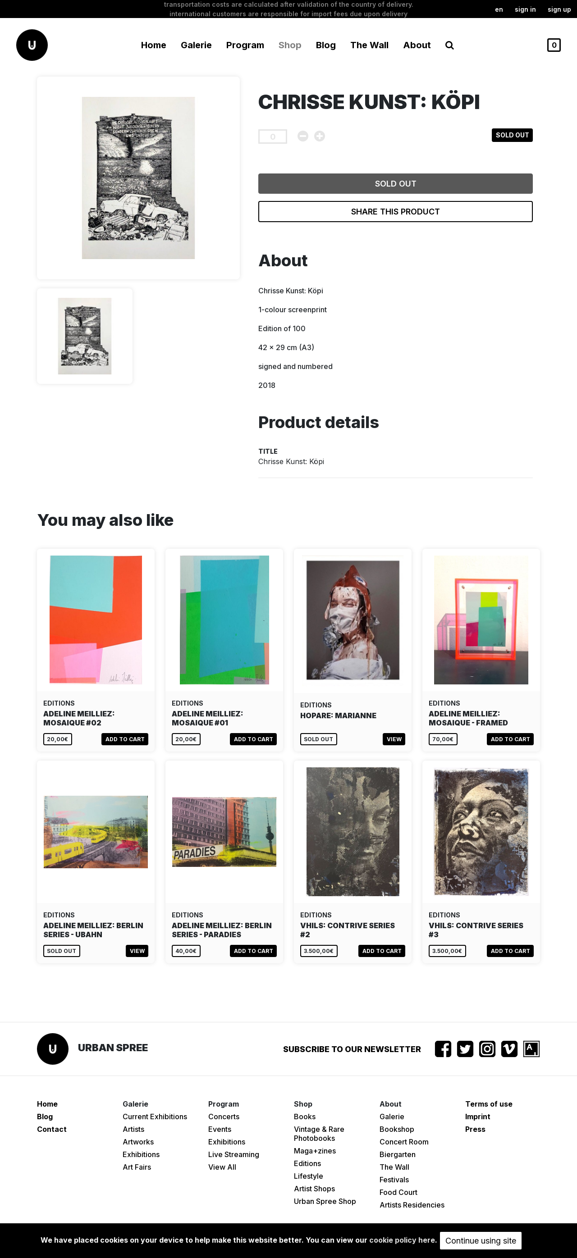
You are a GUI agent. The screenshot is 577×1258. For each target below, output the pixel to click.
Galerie (392, 1116)
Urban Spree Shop (325, 1201)
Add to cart (125, 739)
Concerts (223, 1116)
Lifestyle (308, 1176)
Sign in (525, 9)
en (499, 9)
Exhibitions (141, 1154)
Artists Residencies (412, 1204)
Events (219, 1129)
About (417, 45)
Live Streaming (233, 1154)
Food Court (398, 1192)
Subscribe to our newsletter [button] (352, 1049)
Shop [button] (290, 45)
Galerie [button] (196, 45)
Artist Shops (314, 1188)
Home (153, 45)
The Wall (369, 45)
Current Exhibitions (155, 1116)
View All (222, 1166)
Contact (52, 1129)
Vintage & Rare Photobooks (319, 1134)
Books (305, 1116)
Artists (133, 1129)
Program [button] (245, 45)
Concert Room (404, 1141)
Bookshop (397, 1129)
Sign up (559, 9)
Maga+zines (315, 1150)
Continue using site (480, 1240)
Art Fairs (137, 1166)
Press (475, 1129)
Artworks (138, 1141)
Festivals (394, 1179)
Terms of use (489, 1103)
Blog (326, 45)
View (394, 739)
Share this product (395, 211)
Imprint (477, 1116)
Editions (307, 1163)
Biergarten (398, 1154)
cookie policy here (402, 1239)
